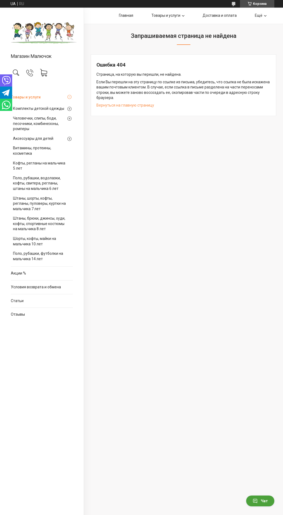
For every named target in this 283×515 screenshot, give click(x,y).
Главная (126, 15)
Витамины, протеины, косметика (32, 151)
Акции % (18, 273)
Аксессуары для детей (33, 138)
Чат (260, 501)
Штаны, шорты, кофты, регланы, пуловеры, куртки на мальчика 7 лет (39, 203)
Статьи (17, 301)
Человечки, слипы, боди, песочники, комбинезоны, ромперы (36, 123)
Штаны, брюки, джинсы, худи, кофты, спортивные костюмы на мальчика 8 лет (39, 223)
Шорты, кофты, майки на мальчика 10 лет (34, 241)
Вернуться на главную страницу (125, 105)
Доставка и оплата (220, 15)
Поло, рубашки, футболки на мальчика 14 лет (38, 256)
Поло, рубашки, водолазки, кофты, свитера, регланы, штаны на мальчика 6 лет (37, 183)
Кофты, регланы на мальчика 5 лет (39, 166)
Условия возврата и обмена (36, 287)
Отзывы (18, 314)
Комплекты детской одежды (38, 108)
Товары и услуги (26, 97)
